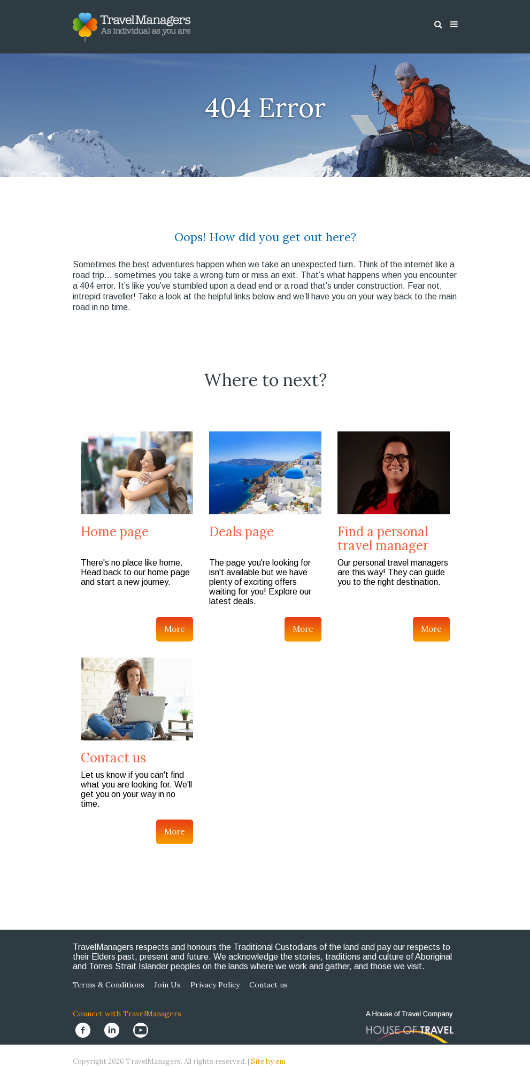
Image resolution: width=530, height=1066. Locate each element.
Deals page (241, 531)
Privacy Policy (215, 985)
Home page (115, 531)
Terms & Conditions (108, 985)
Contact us (113, 758)
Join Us (167, 985)
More (174, 629)
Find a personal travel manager (382, 538)
